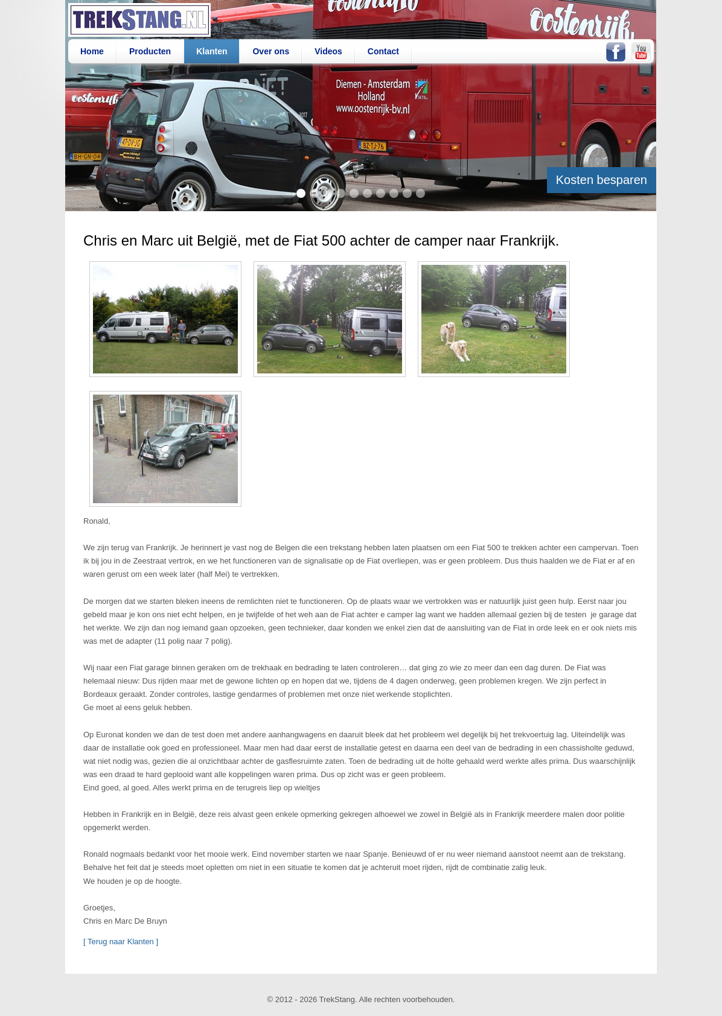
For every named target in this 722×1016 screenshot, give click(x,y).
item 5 (354, 193)
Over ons (270, 51)
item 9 (407, 193)
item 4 (340, 193)
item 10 (420, 193)
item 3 (327, 193)
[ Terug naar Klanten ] (120, 941)
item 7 (380, 193)
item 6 (367, 193)
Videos (328, 51)
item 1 (300, 193)
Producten (150, 51)
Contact (383, 51)
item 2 (314, 193)
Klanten (211, 51)
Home (92, 51)
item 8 (393, 193)
